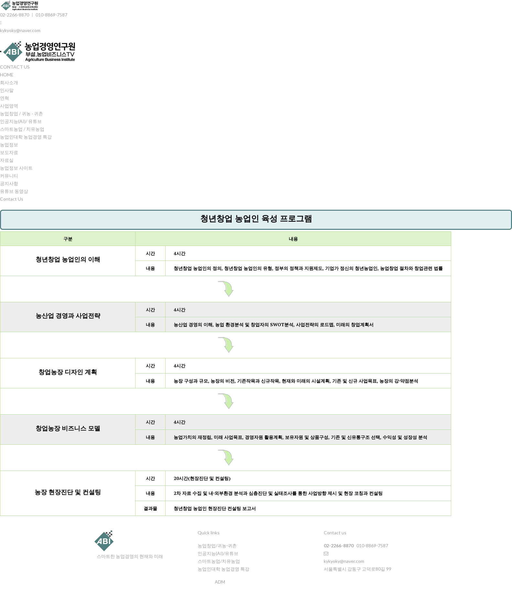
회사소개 (9, 82)
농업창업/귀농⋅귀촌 (217, 545)
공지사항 (9, 183)
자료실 (7, 160)
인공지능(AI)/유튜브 (218, 553)
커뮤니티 (9, 175)
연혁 (4, 98)
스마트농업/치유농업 (219, 561)
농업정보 (9, 144)
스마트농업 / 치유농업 (22, 129)
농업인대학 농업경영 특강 (26, 136)
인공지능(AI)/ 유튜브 (21, 121)
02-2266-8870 (14, 14)
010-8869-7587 (51, 14)
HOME (7, 74)
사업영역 (9, 105)
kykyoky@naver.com (20, 30)
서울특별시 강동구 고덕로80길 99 (357, 569)
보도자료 (9, 152)
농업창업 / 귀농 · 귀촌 (21, 113)
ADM (220, 582)
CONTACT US (15, 67)
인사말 (7, 90)
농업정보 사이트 (16, 168)
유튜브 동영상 (14, 191)
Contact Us (11, 199)
